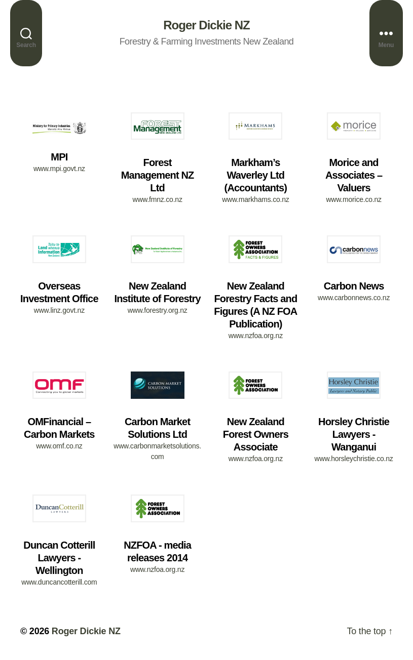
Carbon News (354, 286)
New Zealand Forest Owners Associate (255, 434)
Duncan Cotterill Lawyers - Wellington (59, 558)
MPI (59, 156)
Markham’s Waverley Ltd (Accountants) (255, 175)
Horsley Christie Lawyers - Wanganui (353, 434)
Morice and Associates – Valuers (353, 175)
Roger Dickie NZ (206, 25)
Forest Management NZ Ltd (157, 175)
